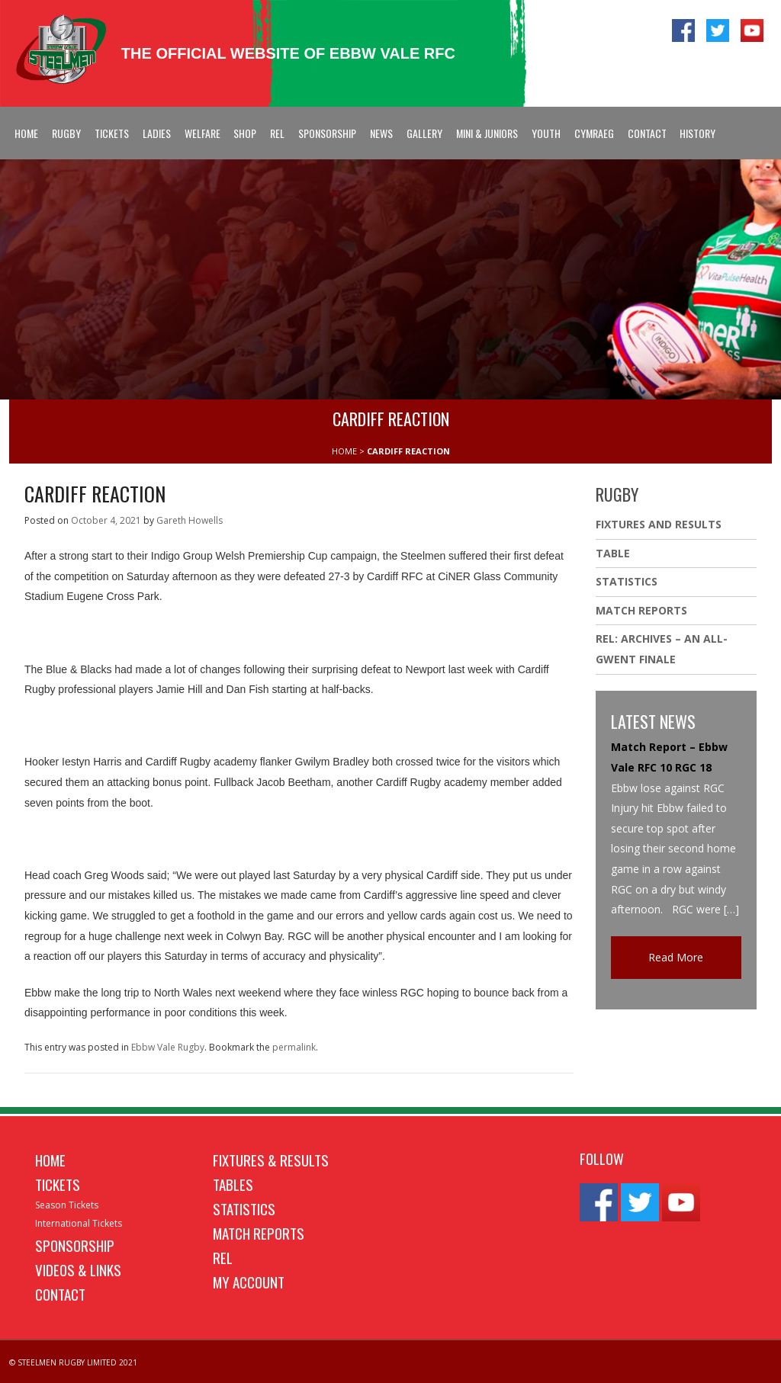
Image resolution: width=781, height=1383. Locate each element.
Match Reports (641, 610)
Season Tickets (66, 1204)
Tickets (112, 133)
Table (613, 553)
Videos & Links (78, 1269)
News (381, 133)
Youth (546, 133)
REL (277, 133)
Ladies (157, 133)
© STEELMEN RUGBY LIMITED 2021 (73, 1362)
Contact (647, 133)
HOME (344, 451)
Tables (233, 1184)
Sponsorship (327, 133)
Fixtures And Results (659, 524)
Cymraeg (594, 133)
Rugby (66, 133)
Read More (675, 957)
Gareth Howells (189, 520)
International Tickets (78, 1223)
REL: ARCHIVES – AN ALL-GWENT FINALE (662, 648)
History (697, 133)
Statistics (626, 581)
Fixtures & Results (271, 1159)
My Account (248, 1281)
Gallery (424, 133)
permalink (294, 1047)
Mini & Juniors (487, 133)
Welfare (202, 133)
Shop (244, 133)
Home (26, 133)
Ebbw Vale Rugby (167, 1047)
